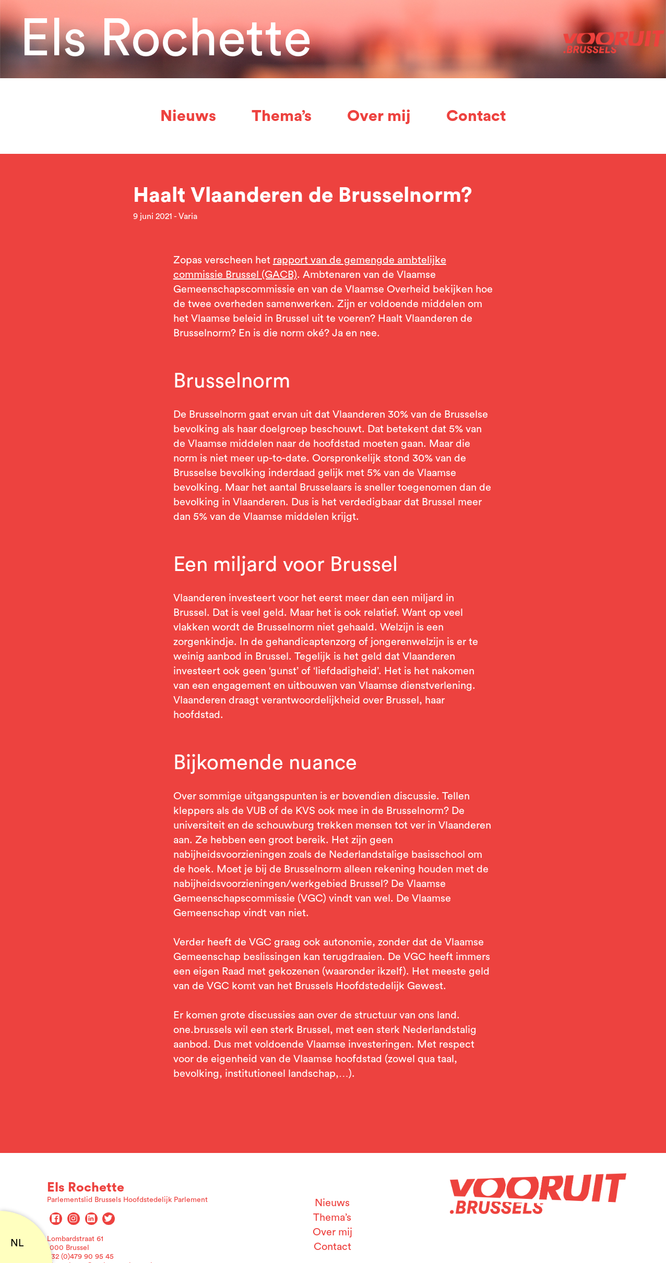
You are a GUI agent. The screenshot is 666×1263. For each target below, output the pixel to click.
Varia (188, 216)
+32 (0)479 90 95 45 (80, 1256)
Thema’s (282, 116)
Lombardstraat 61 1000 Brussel (75, 1243)
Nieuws (188, 116)
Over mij (379, 116)
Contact (476, 116)
